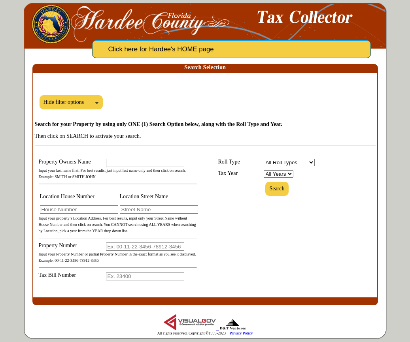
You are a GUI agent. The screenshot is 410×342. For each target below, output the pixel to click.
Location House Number (67, 196)
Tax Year (228, 173)
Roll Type (229, 162)
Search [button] (276, 189)
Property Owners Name (65, 162)
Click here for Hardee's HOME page (161, 49)
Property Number (58, 245)
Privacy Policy (241, 333)
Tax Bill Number (57, 275)
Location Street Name (144, 196)
